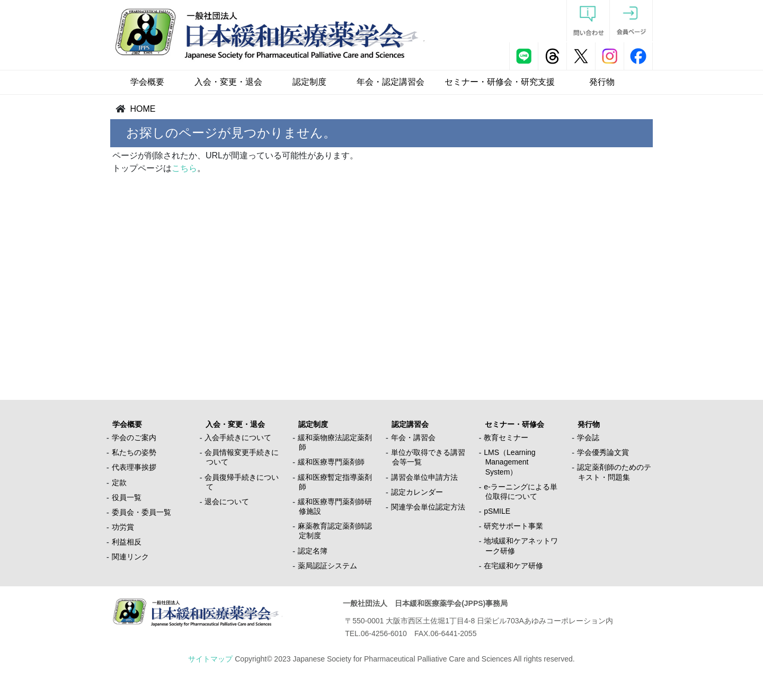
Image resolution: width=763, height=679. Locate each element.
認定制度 (309, 81)
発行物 (602, 81)
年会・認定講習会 (390, 81)
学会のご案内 (134, 437)
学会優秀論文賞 (603, 452)
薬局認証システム (327, 565)
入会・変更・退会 (228, 81)
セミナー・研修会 (514, 424)
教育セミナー (506, 437)
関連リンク (130, 556)
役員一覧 (126, 497)
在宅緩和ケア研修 (513, 565)
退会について (227, 501)
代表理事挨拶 (134, 467)
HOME (142, 108)
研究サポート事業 (513, 526)
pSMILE (497, 511)
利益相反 (126, 542)
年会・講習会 (413, 437)
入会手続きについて (238, 437)
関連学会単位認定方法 (428, 507)
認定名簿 (312, 551)
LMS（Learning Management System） (509, 462)
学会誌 (588, 437)
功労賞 (123, 527)
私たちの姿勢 (134, 452)
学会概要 (147, 81)
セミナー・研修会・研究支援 (500, 81)
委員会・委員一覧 (141, 512)
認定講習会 (410, 424)
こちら (184, 168)
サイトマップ (210, 659)
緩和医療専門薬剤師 (331, 462)
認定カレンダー (417, 492)
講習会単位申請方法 (424, 477)
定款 (119, 482)
